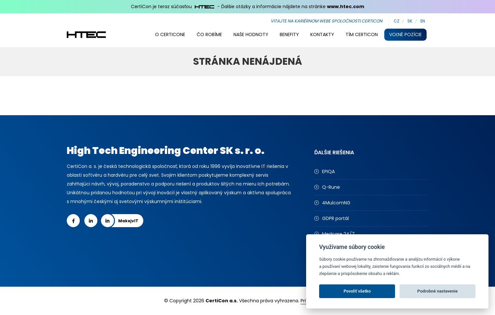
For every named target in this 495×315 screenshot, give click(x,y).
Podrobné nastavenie (437, 291)
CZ (396, 21)
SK (409, 21)
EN (422, 21)
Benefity (289, 34)
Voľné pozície (405, 34)
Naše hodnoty (250, 34)
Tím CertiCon (362, 34)
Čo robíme (209, 34)
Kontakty (322, 34)
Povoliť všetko (357, 291)
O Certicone (170, 34)
